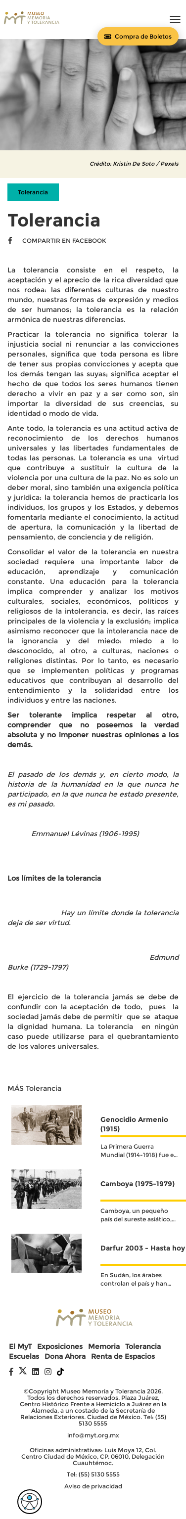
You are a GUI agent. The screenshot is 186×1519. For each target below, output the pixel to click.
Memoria (104, 1346)
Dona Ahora (65, 1356)
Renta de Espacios (123, 1356)
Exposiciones (60, 1346)
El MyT (20, 1346)
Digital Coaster (109, 1501)
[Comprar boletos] (138, 36)
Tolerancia (143, 1346)
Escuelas (24, 1356)
